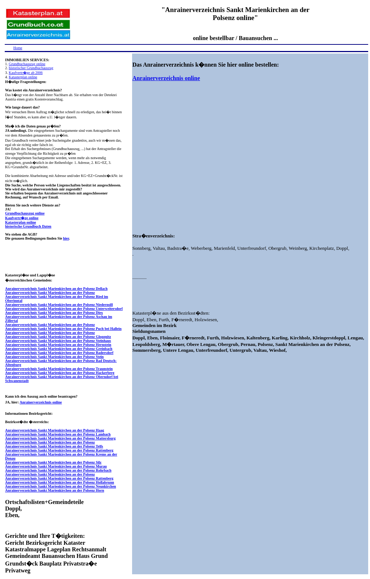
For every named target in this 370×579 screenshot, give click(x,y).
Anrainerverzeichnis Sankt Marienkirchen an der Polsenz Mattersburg (60, 438)
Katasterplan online (23, 77)
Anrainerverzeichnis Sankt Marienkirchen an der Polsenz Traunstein (59, 369)
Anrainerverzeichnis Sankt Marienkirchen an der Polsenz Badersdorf (59, 353)
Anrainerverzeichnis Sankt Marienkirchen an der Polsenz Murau (56, 466)
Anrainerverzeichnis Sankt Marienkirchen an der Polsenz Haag (54, 430)
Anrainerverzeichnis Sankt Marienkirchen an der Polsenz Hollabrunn (59, 482)
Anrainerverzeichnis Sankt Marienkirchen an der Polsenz (50, 293)
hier (66, 238)
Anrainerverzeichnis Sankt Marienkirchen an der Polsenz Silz (53, 462)
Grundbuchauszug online (27, 64)
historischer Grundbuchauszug (31, 68)
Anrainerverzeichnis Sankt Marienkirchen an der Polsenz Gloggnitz (58, 337)
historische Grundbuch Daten (28, 226)
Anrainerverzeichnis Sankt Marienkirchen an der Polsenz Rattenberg (59, 450)
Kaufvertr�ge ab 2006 (26, 73)
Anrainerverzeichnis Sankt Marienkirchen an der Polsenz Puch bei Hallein (63, 329)
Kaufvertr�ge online (21, 218)
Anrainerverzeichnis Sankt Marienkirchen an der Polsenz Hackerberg (60, 373)
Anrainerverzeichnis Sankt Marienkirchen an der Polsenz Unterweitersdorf (64, 309)
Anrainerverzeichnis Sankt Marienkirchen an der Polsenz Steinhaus (58, 341)
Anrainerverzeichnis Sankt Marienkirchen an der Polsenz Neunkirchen (60, 486)
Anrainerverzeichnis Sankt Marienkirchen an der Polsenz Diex (54, 313)
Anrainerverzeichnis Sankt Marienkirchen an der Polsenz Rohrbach (58, 470)
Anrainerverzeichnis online (41, 402)
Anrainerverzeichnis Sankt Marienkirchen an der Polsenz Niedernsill (59, 305)
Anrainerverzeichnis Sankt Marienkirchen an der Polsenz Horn (54, 490)
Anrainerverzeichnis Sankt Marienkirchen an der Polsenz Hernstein (58, 345)
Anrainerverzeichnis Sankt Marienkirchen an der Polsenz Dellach (56, 289)
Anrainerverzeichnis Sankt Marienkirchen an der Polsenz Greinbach (58, 349)
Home (18, 48)
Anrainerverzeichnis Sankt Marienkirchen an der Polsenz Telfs (54, 446)
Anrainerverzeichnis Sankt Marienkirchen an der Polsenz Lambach (58, 434)
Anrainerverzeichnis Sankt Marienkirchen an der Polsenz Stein (54, 357)
